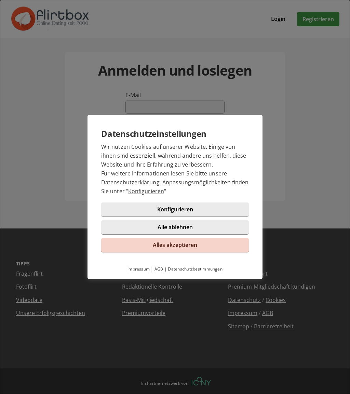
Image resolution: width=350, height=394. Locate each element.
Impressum (138, 269)
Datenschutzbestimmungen (195, 269)
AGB (158, 269)
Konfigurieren (146, 191)
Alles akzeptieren (175, 245)
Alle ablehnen (175, 227)
